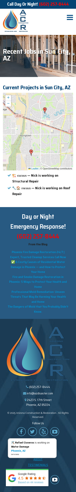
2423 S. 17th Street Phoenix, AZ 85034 (39, 402)
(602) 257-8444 (54, 4)
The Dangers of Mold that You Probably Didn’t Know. (38, 309)
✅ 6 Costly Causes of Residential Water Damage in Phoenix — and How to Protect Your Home (38, 266)
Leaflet (33, 168)
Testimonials (38, 464)
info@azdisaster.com (40, 393)
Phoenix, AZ (18, 451)
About (38, 459)
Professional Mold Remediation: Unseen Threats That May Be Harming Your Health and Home (38, 296)
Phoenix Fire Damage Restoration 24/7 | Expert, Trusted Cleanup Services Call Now (38, 254)
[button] (45, 110)
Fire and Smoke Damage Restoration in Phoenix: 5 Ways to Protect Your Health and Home (38, 281)
